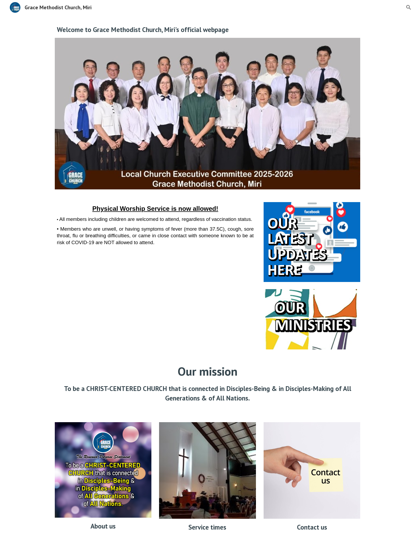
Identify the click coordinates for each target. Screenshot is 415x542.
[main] (207, 29)
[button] (408, 7)
